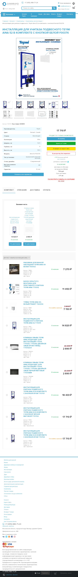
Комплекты (7, 489)
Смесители (7, 472)
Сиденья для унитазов (11, 486)
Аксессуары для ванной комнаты (14, 481)
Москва (67, 9)
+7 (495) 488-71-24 (31, 3)
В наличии (54, 269)
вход (5, 517)
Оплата (53, 14)
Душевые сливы (9, 477)
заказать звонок (8, 526)
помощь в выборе (9, 505)
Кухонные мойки (9, 479)
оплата (6, 509)
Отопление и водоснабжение (13, 493)
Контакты (70, 14)
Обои (5, 496)
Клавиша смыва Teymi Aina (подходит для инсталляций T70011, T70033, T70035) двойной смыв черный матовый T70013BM (34, 368)
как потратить (61, 159)
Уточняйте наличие (55, 308)
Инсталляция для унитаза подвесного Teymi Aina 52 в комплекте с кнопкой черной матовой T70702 (35, 412)
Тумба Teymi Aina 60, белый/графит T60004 (33, 303)
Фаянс (6, 467)
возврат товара (9, 512)
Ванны (6, 462)
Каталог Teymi (24, 15)
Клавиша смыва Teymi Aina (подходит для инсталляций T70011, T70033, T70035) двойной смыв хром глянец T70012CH (34, 343)
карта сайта (7, 502)
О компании (34, 15)
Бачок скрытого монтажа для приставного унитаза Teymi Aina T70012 (33, 284)
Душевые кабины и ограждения (14, 465)
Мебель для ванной (10, 460)
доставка (7, 507)
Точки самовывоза (64, 3)
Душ (5, 474)
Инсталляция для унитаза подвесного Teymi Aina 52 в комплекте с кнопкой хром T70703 (35, 434)
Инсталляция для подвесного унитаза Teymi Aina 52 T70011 (33, 321)
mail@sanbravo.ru (64, 6)
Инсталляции (8, 469)
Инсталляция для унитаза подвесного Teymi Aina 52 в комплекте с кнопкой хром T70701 (35, 390)
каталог (6, 500)
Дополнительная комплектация (13, 484)
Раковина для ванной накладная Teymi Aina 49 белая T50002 (34, 265)
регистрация (8, 514)
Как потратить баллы (10, 521)
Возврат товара (59, 15)
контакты (7, 519)
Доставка (47, 14)
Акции (40, 14)
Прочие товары (8, 491)
